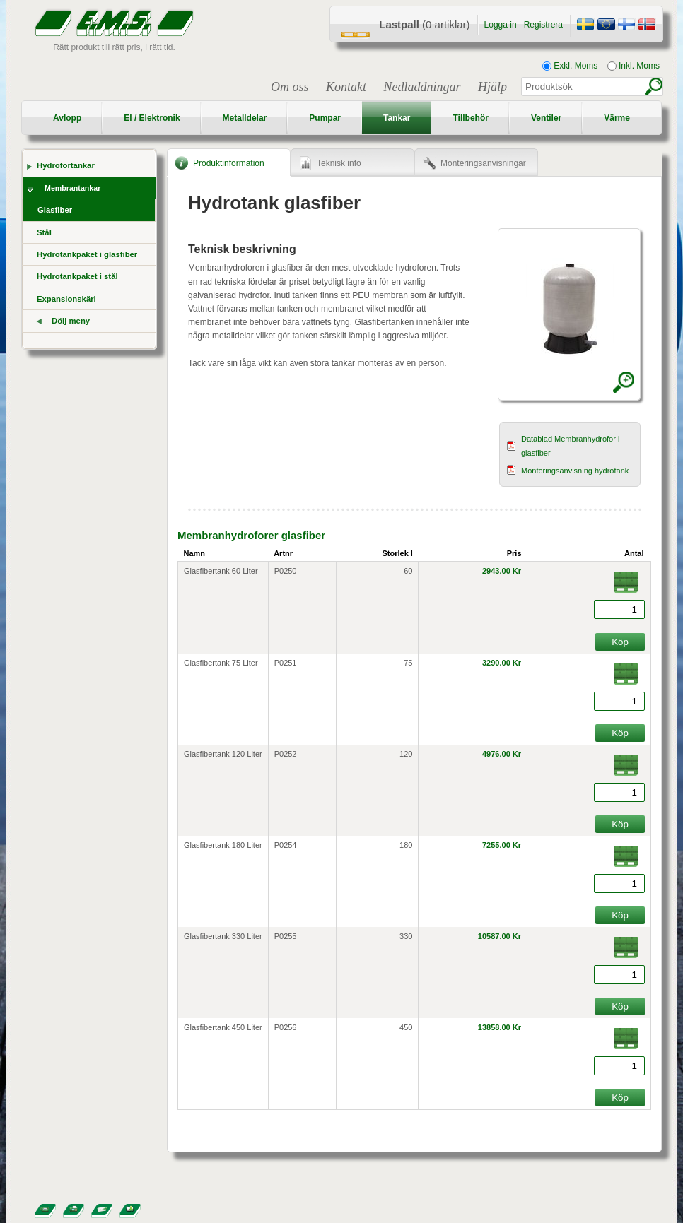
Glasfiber (54, 210)
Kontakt (346, 87)
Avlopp (67, 118)
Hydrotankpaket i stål (77, 276)
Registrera (543, 25)
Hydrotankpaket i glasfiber (87, 254)
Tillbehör (470, 118)
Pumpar (325, 118)
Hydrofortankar (66, 165)
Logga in (500, 25)
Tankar (396, 118)
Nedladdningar (421, 87)
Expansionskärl (66, 299)
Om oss (290, 87)
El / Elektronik (152, 118)
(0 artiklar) (424, 24)
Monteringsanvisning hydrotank (575, 470)
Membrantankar (72, 188)
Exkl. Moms (569, 66)
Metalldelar (245, 118)
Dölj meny (71, 321)
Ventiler (546, 118)
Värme (617, 118)
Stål (44, 232)
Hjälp (492, 87)
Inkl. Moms (633, 66)
